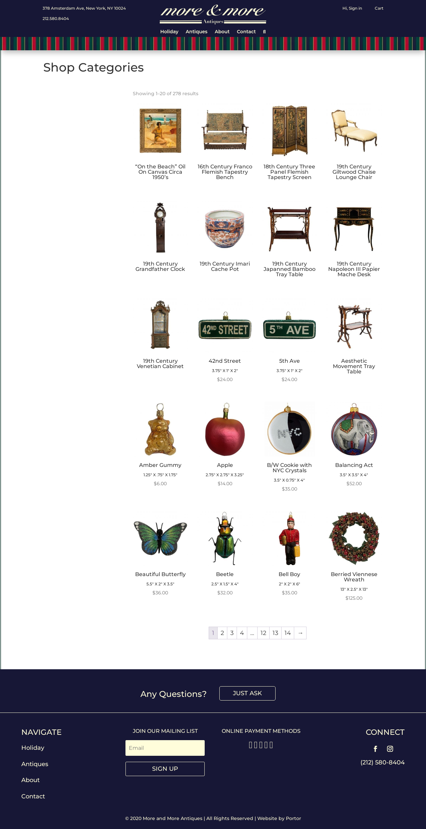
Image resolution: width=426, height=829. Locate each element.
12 (263, 633)
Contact (246, 32)
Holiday (169, 32)
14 (288, 633)
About (222, 32)
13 (275, 633)
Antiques (196, 32)
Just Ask (247, 693)
